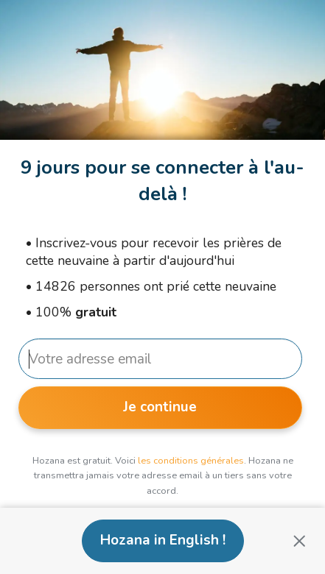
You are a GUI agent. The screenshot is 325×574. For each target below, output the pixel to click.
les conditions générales (191, 460)
